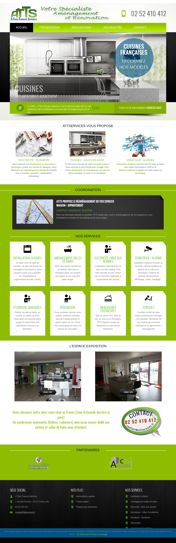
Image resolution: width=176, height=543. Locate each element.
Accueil (21, 27)
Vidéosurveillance (127, 170)
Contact (140, 27)
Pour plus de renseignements (140, 108)
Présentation (49, 27)
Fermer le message (98, 534)
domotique (140, 173)
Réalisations (82, 27)
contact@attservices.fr (25, 512)
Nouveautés (113, 27)
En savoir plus (83, 534)
